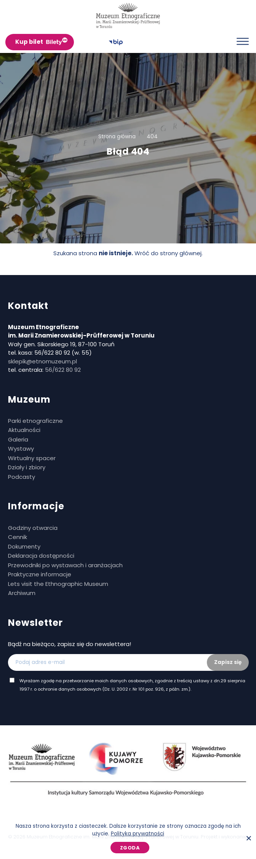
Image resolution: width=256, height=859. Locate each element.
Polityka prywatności (137, 833)
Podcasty (21, 477)
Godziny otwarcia (33, 528)
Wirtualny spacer (32, 458)
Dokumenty (24, 546)
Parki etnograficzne (35, 421)
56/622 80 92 (63, 370)
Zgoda (130, 847)
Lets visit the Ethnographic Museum (58, 584)
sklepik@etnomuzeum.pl (42, 361)
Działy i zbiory (26, 467)
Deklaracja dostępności (41, 556)
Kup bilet (29, 42)
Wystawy (21, 449)
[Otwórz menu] (243, 41)
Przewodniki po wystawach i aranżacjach (65, 565)
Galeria (18, 439)
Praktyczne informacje (39, 574)
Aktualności (24, 430)
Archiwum (21, 593)
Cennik (17, 537)
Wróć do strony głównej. (168, 253)
